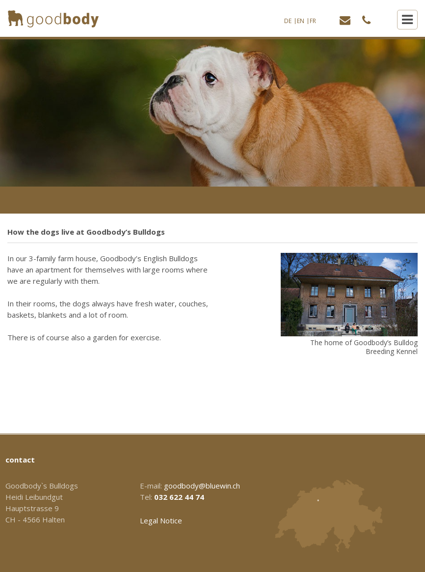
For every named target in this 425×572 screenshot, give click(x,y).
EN (300, 21)
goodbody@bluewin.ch (202, 485)
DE (288, 21)
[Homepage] (53, 18)
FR (313, 21)
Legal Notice (161, 520)
